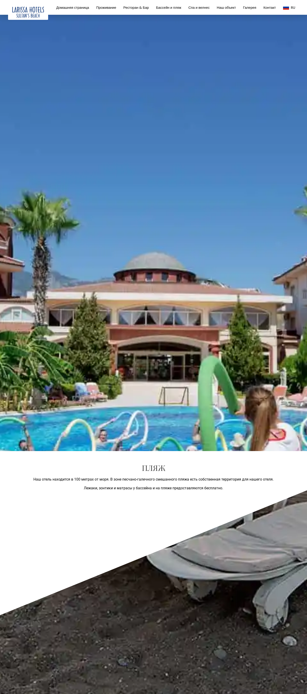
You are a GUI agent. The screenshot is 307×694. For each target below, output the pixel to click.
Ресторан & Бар (136, 7)
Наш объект (226, 7)
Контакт (269, 7)
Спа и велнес (199, 7)
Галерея (249, 7)
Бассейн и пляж (168, 7)
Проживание (106, 7)
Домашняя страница (72, 7)
